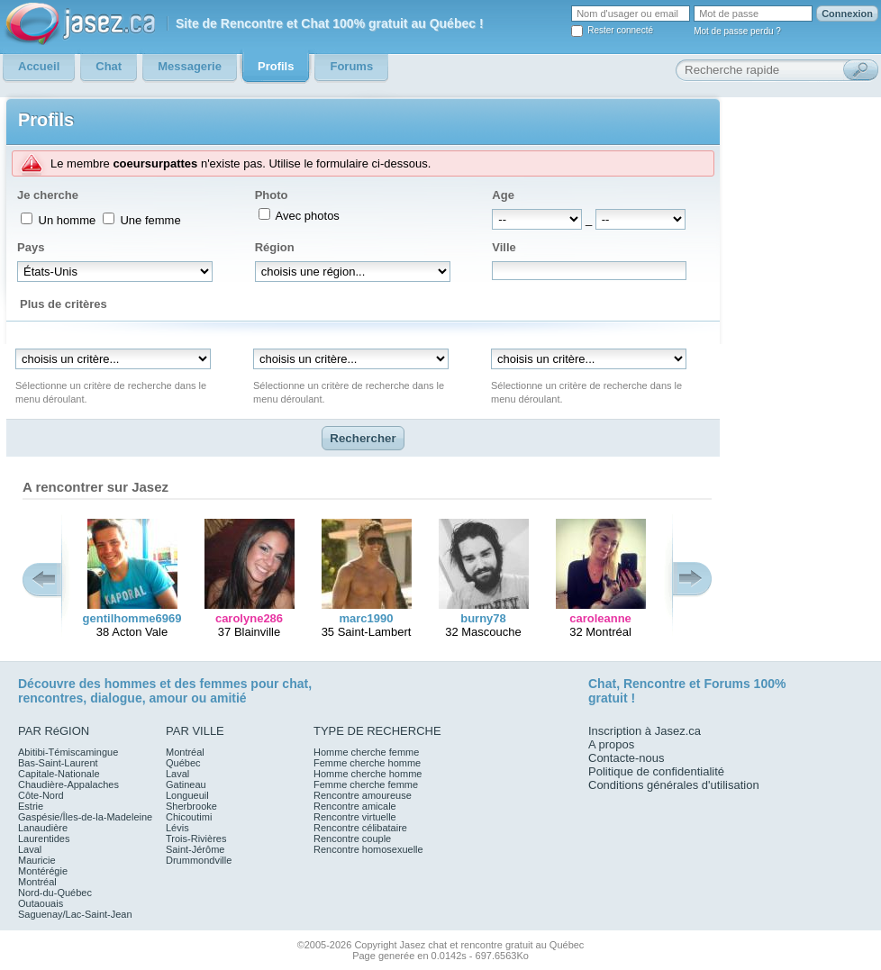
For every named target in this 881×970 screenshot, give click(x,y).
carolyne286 (249, 618)
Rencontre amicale (354, 806)
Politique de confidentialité (656, 771)
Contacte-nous (626, 758)
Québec (183, 762)
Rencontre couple (352, 838)
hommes (130, 683)
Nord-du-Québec (55, 892)
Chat (602, 683)
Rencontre (654, 683)
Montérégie (43, 871)
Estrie (30, 806)
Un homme (65, 220)
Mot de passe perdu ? (737, 31)
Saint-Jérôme (195, 849)
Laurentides (44, 838)
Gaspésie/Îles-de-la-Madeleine (85, 816)
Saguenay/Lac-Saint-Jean (75, 914)
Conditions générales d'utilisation (673, 785)
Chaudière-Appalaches (68, 784)
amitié (228, 698)
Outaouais (40, 903)
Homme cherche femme (366, 752)
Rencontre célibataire (360, 827)
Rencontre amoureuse (362, 795)
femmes (224, 683)
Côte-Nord (41, 795)
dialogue (116, 698)
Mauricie (37, 860)
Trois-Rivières (196, 838)
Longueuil (187, 795)
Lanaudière (43, 827)
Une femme (149, 220)
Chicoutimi (189, 816)
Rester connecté (620, 30)
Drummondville (199, 860)
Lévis (177, 827)
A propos (611, 744)
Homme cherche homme (367, 773)
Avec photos (306, 215)
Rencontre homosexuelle (368, 849)
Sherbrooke (191, 806)
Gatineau (186, 784)
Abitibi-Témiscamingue (68, 752)
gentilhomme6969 (132, 618)
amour (168, 698)
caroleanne (600, 618)
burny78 (483, 618)
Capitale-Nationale (59, 773)
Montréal (37, 881)
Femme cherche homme (367, 762)
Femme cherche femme (365, 784)
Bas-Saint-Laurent (58, 762)
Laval (29, 849)
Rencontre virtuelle (354, 816)
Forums (726, 683)
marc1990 (367, 618)
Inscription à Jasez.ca (644, 731)
